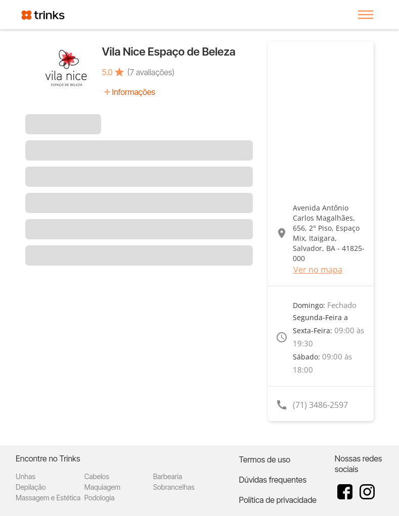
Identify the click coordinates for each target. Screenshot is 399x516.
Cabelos (96, 476)
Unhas (25, 476)
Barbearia (167, 476)
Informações (133, 92)
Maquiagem (102, 487)
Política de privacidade (278, 500)
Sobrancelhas (174, 487)
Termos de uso (265, 459)
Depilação (31, 487)
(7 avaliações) (151, 72)
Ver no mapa (317, 269)
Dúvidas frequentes (272, 480)
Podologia (99, 497)
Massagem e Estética (48, 497)
